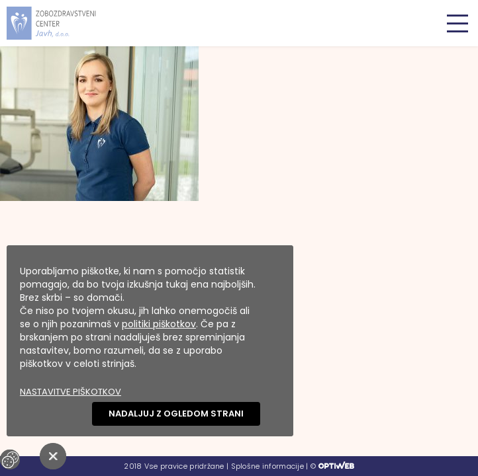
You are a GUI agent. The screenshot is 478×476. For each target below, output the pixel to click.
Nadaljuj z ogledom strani (176, 413)
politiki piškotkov (159, 324)
